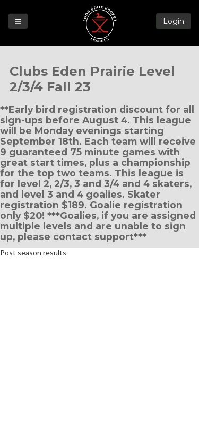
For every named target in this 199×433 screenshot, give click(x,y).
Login (173, 21)
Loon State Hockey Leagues (99, 24)
